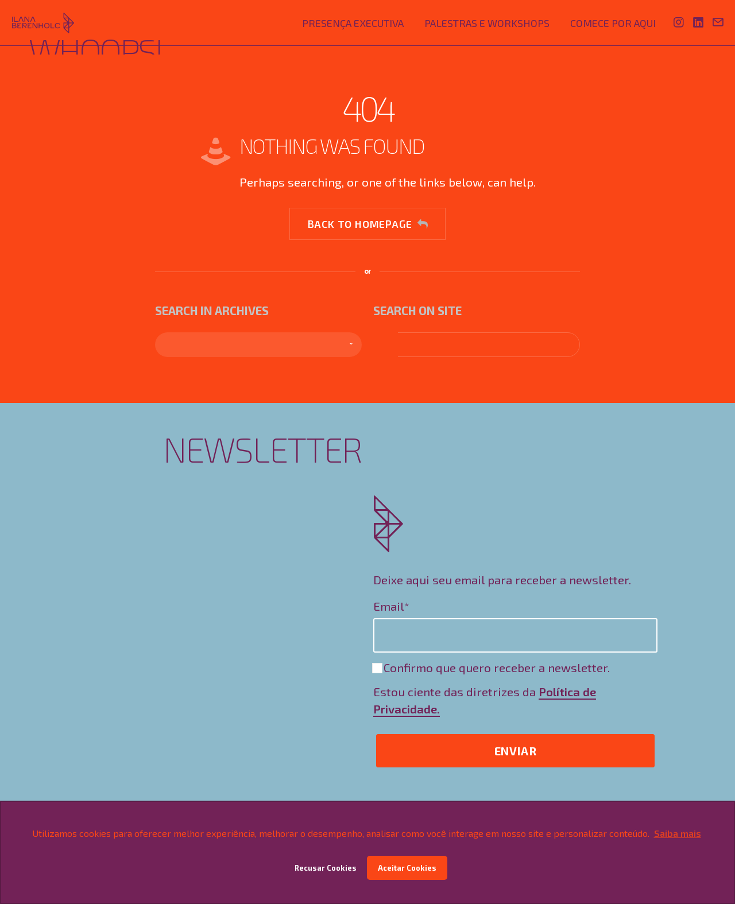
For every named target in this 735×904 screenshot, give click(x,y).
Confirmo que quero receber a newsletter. (491, 667)
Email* (391, 606)
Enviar (515, 751)
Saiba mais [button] (677, 833)
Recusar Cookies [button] (326, 867)
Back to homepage (367, 224)
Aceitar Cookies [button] (407, 867)
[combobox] (258, 344)
